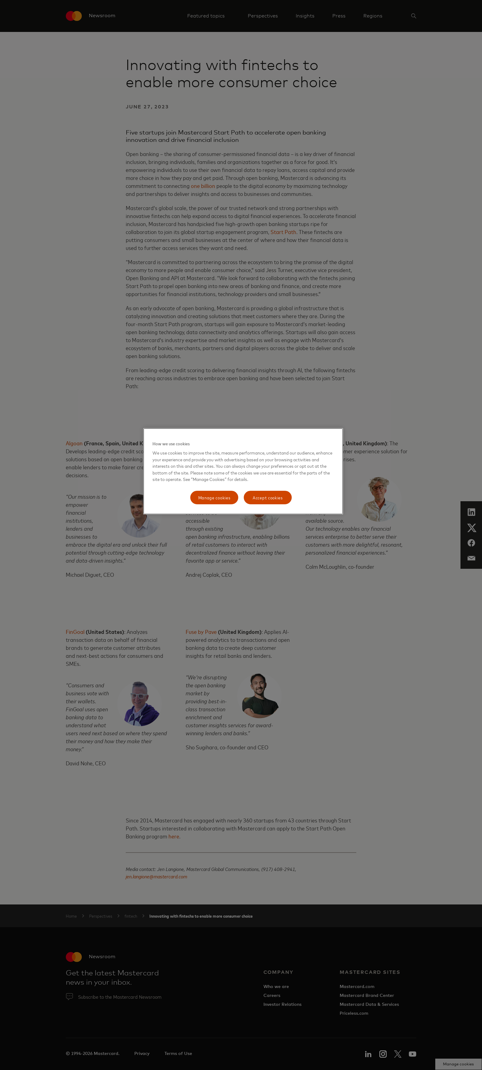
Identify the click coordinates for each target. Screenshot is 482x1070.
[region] (243, 471)
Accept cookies (268, 497)
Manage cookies (214, 497)
